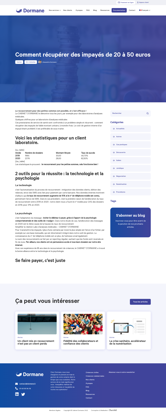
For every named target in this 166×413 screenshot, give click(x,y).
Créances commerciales (95, 376)
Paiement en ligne (125, 3)
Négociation (119, 176)
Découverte (118, 152)
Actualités (118, 128)
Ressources (104, 10)
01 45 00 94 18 (25, 389)
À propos (79, 10)
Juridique (118, 168)
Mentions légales (54, 411)
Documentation (119, 10)
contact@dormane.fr (27, 384)
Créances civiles (92, 373)
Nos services (54, 10)
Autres (117, 136)
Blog (95, 10)
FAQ (88, 10)
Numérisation (119, 184)
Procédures (118, 192)
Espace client (143, 3)
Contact (132, 10)
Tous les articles (140, 302)
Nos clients (67, 10)
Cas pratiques (119, 144)
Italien (116, 160)
